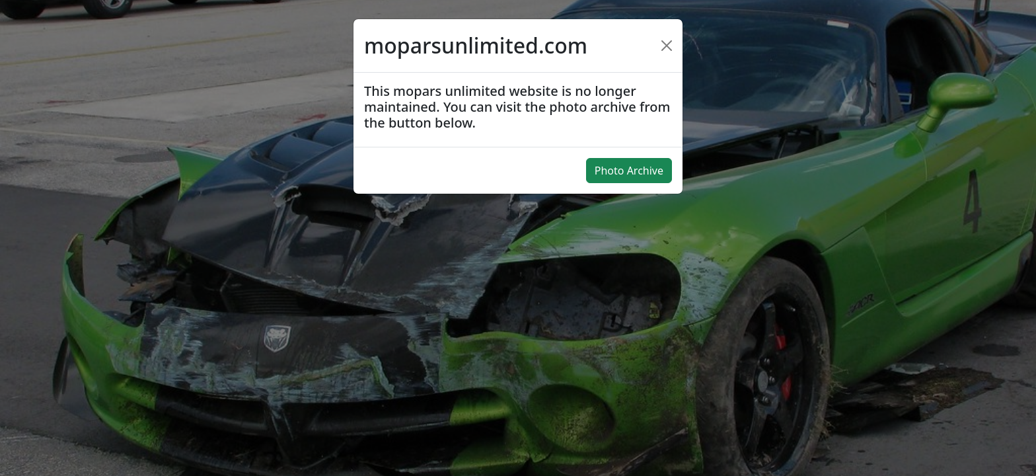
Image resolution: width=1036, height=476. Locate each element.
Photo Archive (629, 170)
